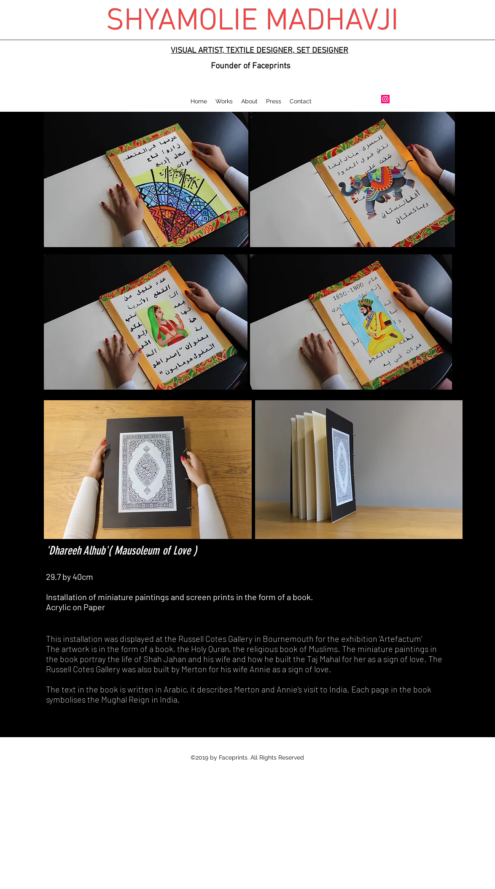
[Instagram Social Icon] (385, 99)
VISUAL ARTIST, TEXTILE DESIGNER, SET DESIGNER (259, 51)
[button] (224, 101)
